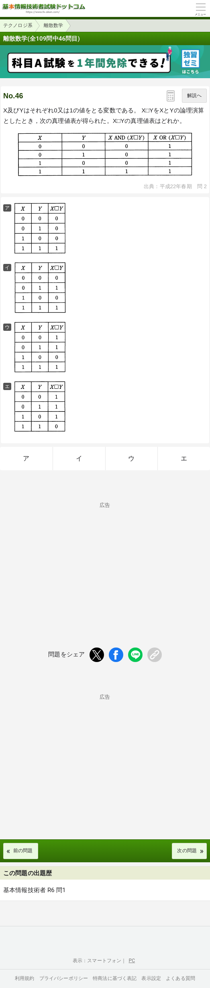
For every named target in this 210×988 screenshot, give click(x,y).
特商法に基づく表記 (115, 978)
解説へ (194, 95)
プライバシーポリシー (63, 978)
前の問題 (23, 850)
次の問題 (187, 850)
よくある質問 (180, 978)
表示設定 (151, 978)
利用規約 (25, 978)
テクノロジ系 (18, 25)
